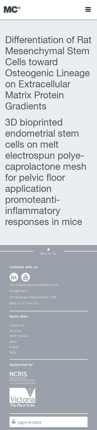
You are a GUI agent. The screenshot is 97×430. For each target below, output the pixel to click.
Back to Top (48, 253)
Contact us (16, 325)
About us (15, 330)
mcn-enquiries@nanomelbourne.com (33, 284)
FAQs (12, 352)
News (13, 341)
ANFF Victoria (18, 336)
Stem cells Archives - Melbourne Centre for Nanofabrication (12, 9)
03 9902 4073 (18, 291)
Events (13, 347)
